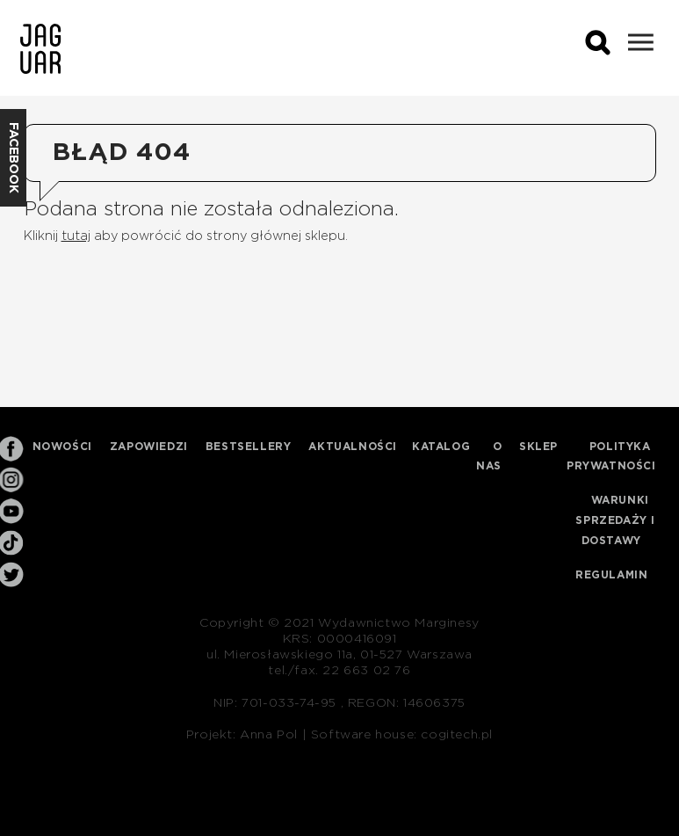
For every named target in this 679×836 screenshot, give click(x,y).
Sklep (538, 446)
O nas (489, 456)
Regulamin (611, 575)
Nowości (62, 446)
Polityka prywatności (611, 456)
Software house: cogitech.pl (402, 735)
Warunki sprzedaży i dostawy (615, 520)
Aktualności (352, 446)
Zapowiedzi (149, 446)
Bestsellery (249, 446)
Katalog (441, 446)
